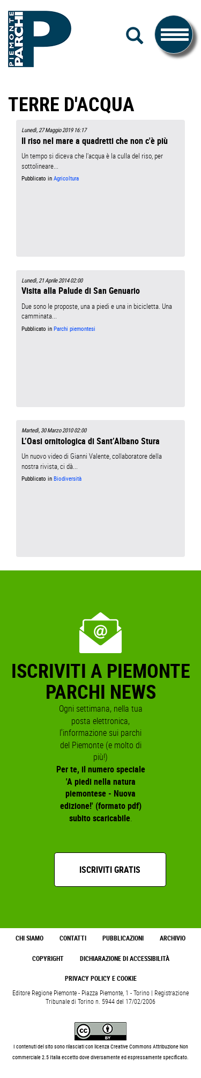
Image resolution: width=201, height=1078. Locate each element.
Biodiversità (67, 478)
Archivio (172, 938)
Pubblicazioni (123, 938)
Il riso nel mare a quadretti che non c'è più (94, 141)
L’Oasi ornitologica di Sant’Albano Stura (90, 441)
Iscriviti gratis (109, 870)
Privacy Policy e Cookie (101, 978)
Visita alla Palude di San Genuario (80, 290)
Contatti (72, 938)
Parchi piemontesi (74, 328)
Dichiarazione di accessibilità (124, 958)
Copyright (48, 958)
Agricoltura (66, 178)
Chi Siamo (29, 938)
